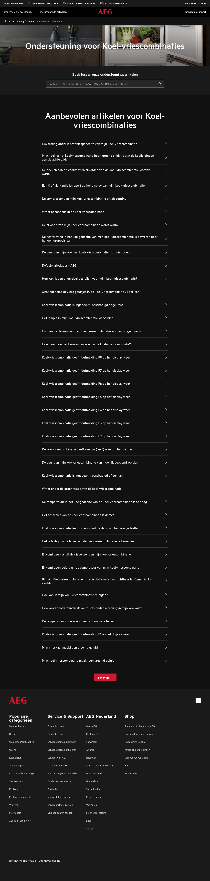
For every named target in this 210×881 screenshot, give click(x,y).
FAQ (127, 765)
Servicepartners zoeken (60, 804)
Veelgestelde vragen (59, 796)
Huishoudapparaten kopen (139, 733)
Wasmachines (16, 726)
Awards (90, 749)
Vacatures (91, 804)
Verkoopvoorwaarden (136, 757)
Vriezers (13, 804)
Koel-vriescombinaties (21, 796)
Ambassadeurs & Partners (100, 765)
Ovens (12, 749)
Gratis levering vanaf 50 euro (43, 3)
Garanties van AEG (58, 765)
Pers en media (94, 796)
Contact (90, 828)
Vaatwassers (16, 781)
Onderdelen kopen (135, 741)
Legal (89, 820)
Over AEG (91, 726)
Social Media (93, 789)
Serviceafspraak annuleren (62, 749)
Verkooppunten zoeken (60, 812)
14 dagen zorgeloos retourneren (79, 3)
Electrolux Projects (96, 812)
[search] (159, 83)
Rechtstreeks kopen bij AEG (140, 726)
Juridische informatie (22, 860)
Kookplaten (15, 757)
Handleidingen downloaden (62, 773)
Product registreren (58, 733)
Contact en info (56, 726)
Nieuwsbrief (92, 781)
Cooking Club (93, 733)
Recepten (91, 757)
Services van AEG (57, 757)
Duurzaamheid (94, 773)
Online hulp (54, 789)
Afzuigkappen (16, 765)
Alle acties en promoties (193, 3)
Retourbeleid (131, 773)
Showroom (91, 741)
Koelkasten (15, 789)
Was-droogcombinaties (21, 741)
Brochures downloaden (60, 781)
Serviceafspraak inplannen (62, 741)
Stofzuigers (15, 812)
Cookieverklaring (49, 860)
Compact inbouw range (21, 773)
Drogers (13, 733)
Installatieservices (13, 3)
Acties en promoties (20, 820)
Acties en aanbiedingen (137, 749)
